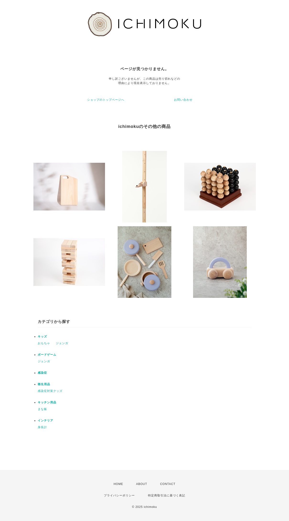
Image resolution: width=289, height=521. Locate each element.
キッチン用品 (47, 402)
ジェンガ (62, 343)
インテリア (45, 420)
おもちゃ (44, 343)
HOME (118, 484)
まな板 (42, 409)
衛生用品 (44, 384)
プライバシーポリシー (119, 495)
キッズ (42, 336)
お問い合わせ (183, 99)
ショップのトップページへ (105, 99)
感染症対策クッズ (50, 391)
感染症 (42, 372)
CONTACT (167, 484)
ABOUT (141, 484)
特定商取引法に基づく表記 (166, 495)
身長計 (42, 427)
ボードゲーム (47, 354)
